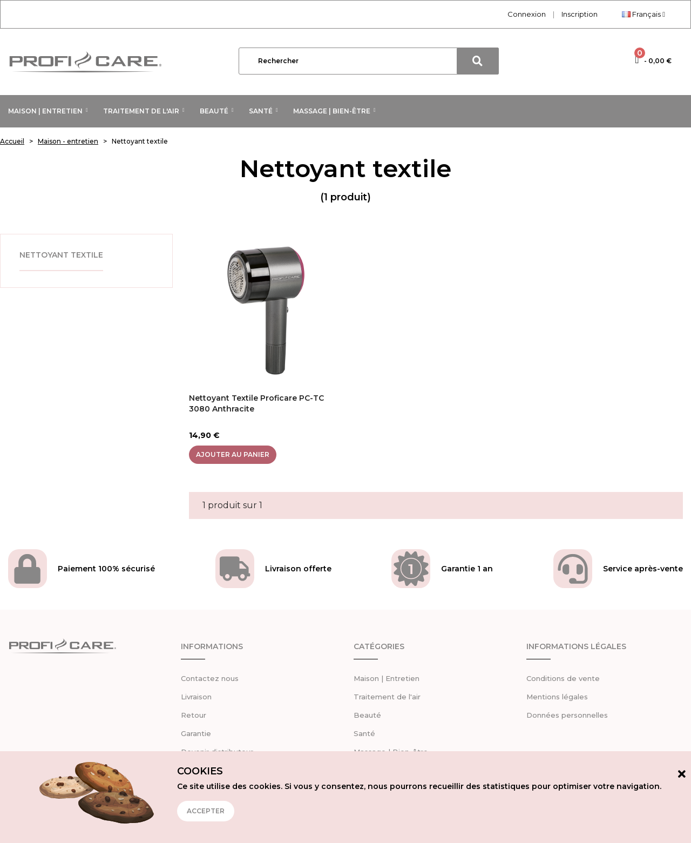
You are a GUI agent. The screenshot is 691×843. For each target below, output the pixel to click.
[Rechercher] (369, 61)
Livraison (196, 696)
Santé (364, 733)
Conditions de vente (563, 678)
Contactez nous (210, 678)
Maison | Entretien (386, 678)
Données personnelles (567, 715)
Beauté (367, 715)
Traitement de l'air (387, 696)
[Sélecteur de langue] (643, 14)
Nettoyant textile (61, 255)
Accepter (206, 811)
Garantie (196, 733)
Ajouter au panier (232, 454)
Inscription (579, 14)
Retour (193, 715)
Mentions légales (557, 696)
